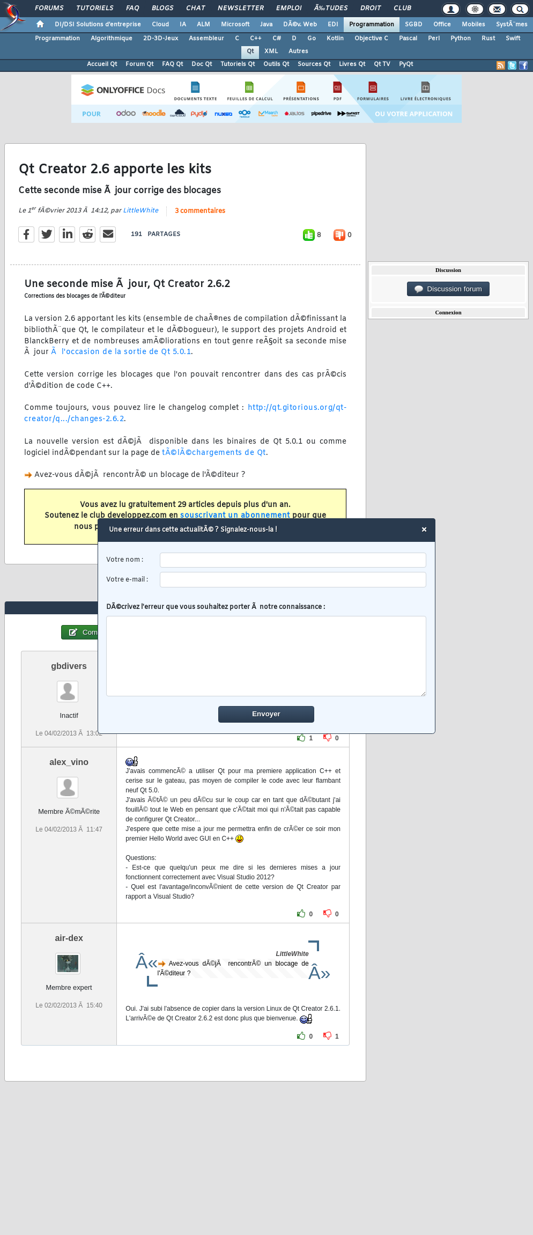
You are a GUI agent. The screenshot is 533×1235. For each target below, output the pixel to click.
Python (460, 38)
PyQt (406, 64)
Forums (49, 8)
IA (183, 24)
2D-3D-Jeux (160, 38)
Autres (298, 51)
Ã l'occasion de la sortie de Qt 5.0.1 (121, 352)
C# (276, 38)
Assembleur (206, 38)
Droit (370, 8)
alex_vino (68, 762)
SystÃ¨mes (512, 24)
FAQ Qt (172, 64)
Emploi (288, 8)
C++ (256, 38)
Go (311, 38)
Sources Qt (314, 64)
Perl (434, 38)
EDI (333, 24)
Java (266, 24)
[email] (293, 580)
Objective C (371, 38)
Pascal (408, 38)
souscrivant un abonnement (235, 516)
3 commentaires (200, 211)
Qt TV (382, 64)
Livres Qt (352, 64)
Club (402, 8)
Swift (513, 38)
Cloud (160, 24)
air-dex (69, 938)
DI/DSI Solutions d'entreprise (98, 24)
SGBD (414, 24)
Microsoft (235, 24)
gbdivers (69, 666)
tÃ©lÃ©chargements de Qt (214, 453)
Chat (195, 8)
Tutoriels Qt (237, 64)
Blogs (162, 8)
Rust (488, 38)
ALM (203, 24)
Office (442, 24)
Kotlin (335, 38)
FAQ (132, 8)
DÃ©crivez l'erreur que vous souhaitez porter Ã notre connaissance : (267, 650)
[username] (293, 560)
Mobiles (473, 24)
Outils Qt (276, 64)
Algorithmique (111, 38)
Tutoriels (94, 8)
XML (271, 51)
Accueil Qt (102, 64)
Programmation (371, 24)
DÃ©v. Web (300, 24)
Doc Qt (201, 64)
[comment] (267, 656)
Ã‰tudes (331, 8)
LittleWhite (140, 211)
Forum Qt (139, 64)
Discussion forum (448, 289)
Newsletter (240, 8)
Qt (250, 51)
